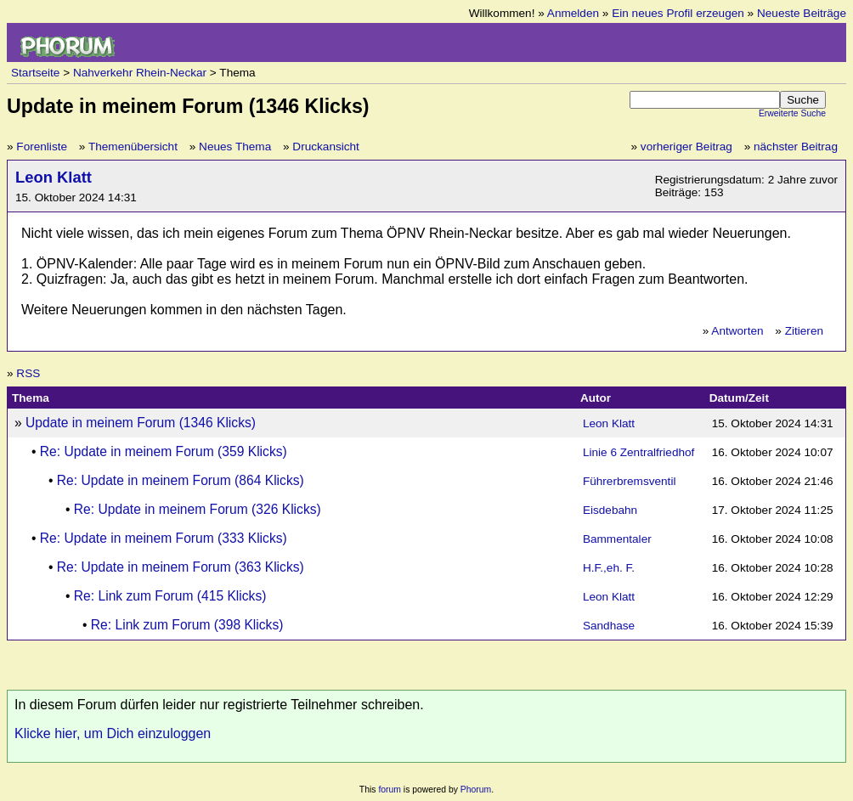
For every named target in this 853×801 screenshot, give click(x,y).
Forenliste (41, 146)
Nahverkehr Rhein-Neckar (139, 72)
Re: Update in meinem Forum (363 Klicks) (180, 567)
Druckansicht (325, 146)
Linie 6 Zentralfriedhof (638, 452)
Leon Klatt (53, 177)
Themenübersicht (133, 146)
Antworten (737, 330)
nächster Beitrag (796, 146)
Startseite (35, 72)
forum (389, 789)
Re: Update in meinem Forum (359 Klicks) (163, 451)
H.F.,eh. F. (609, 567)
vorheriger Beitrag (686, 146)
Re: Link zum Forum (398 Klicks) (187, 625)
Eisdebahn (610, 510)
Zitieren (804, 330)
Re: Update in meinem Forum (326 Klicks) (197, 509)
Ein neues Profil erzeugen (678, 13)
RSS (28, 373)
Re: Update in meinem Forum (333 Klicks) (163, 538)
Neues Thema (235, 146)
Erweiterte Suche (792, 113)
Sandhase (609, 625)
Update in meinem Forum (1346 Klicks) (140, 422)
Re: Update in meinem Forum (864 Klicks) (180, 480)
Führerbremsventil (629, 481)
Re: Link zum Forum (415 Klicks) (170, 596)
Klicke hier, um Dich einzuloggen (112, 733)
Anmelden (573, 13)
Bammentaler (617, 539)
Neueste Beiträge (801, 13)
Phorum (475, 789)
